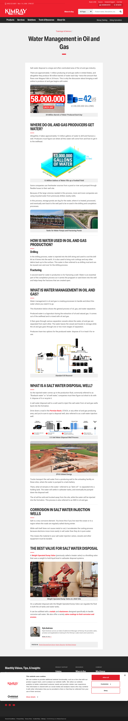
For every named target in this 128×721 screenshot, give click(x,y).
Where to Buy (69, 11)
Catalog (58, 671)
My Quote (119, 5)
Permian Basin (56, 411)
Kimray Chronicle (15, 673)
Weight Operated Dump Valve (43, 555)
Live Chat (119, 2)
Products (10, 19)
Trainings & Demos (63, 31)
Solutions (32, 19)
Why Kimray (100, 671)
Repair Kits (59, 687)
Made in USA (92, 2)
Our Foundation (102, 691)
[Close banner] (125, 695)
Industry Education (60, 645)
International (81, 679)
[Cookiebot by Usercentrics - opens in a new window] (13, 717)
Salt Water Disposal (71, 645)
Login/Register (105, 5)
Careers (100, 2)
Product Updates (61, 683)
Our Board (100, 687)
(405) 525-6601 (12, 3)
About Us (61, 19)
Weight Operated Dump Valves (47, 645)
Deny (106, 711)
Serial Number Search (63, 691)
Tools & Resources (46, 19)
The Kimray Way (102, 675)
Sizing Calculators (116, 20)
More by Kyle (46, 636)
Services (21, 19)
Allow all (106, 697)
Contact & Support (110, 2)
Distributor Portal (82, 691)
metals (53, 611)
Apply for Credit (82, 675)
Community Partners (104, 683)
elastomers (64, 611)
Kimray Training (102, 20)
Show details (31, 717)
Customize (106, 704)
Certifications (60, 675)
